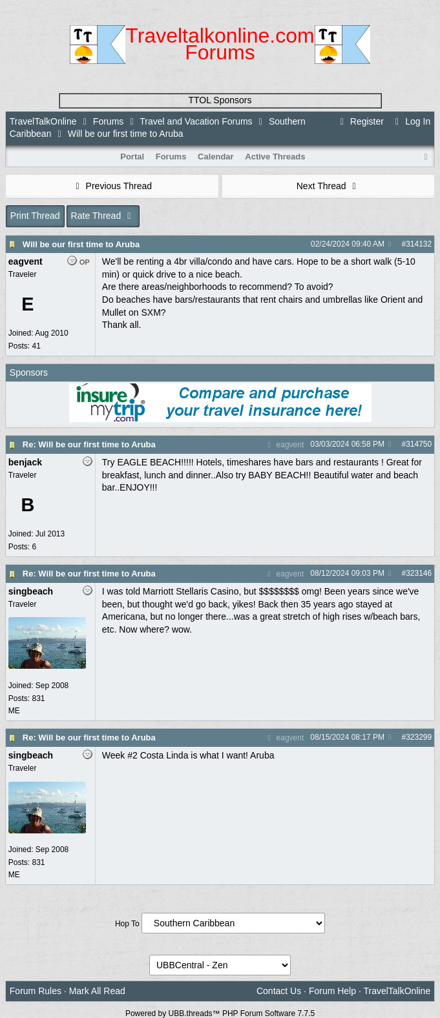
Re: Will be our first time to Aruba (89, 444)
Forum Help (332, 991)
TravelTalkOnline (43, 121)
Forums (108, 121)
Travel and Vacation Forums (196, 121)
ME (14, 710)
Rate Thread (103, 215)
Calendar (216, 156)
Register (360, 121)
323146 (419, 573)
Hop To (127, 923)
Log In (411, 121)
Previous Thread (112, 186)
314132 (419, 244)
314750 (419, 444)
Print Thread (35, 215)
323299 (419, 737)
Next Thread (328, 186)
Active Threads (275, 156)
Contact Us (279, 991)
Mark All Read (97, 991)
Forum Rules (35, 991)
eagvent (284, 444)
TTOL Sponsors (219, 100)
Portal (132, 156)
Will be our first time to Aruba (81, 244)
